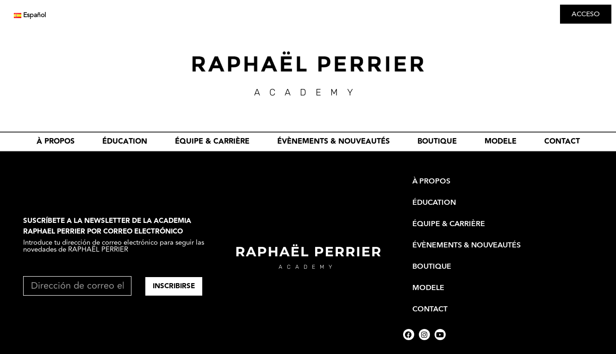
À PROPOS (56, 141)
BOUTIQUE (437, 141)
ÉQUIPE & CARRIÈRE (212, 141)
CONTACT (562, 141)
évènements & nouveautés (333, 141)
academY (308, 92)
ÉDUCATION (124, 141)
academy (308, 267)
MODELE (500, 141)
